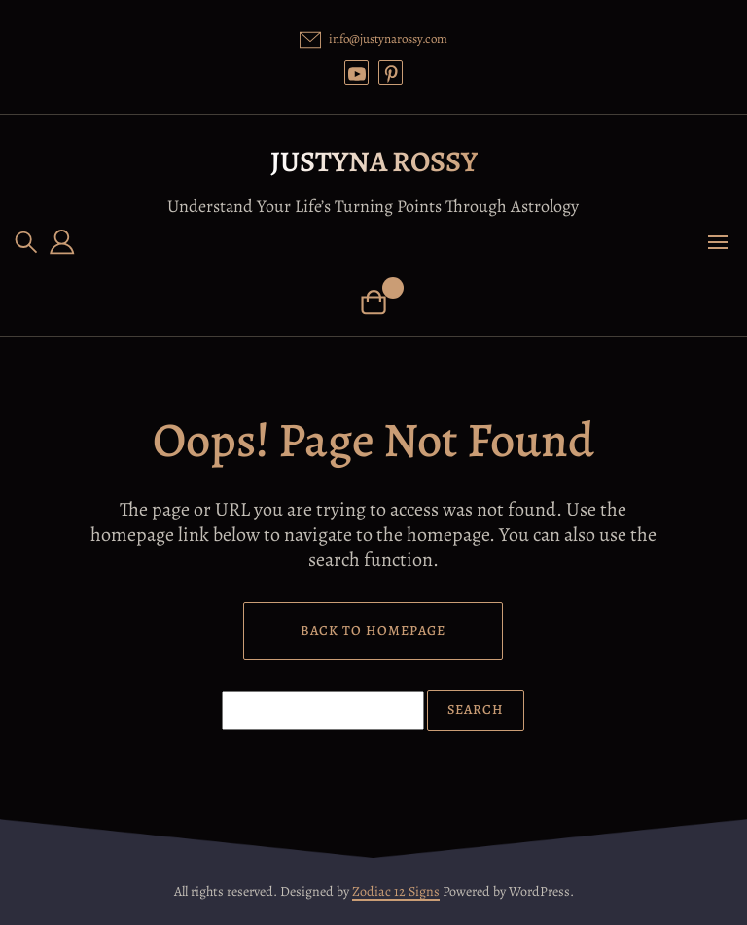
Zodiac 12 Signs (396, 891)
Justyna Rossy (374, 161)
